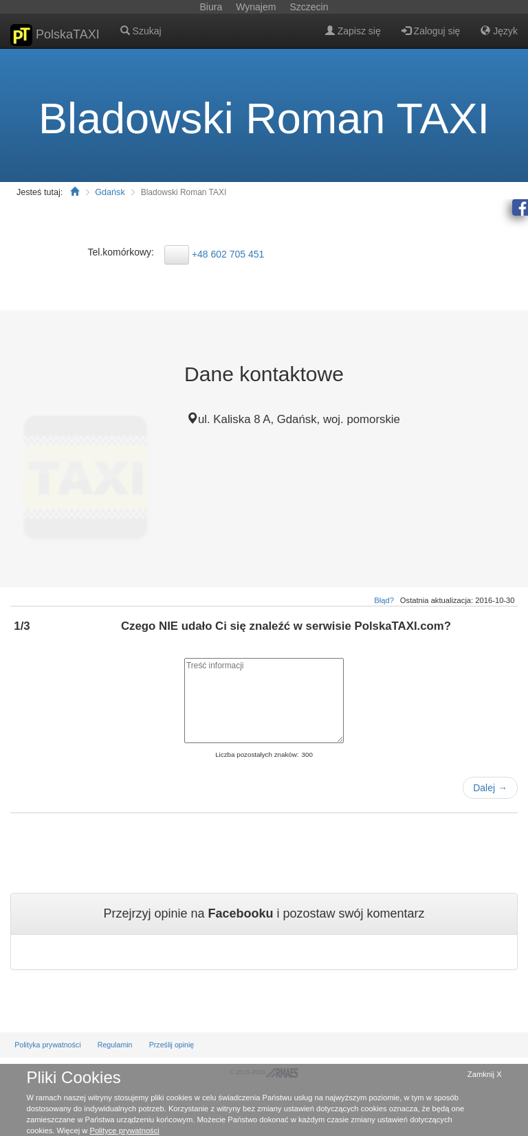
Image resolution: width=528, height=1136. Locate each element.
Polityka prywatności (47, 1045)
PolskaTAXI (55, 35)
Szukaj (141, 30)
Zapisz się (353, 30)
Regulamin (115, 1045)
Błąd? (384, 600)
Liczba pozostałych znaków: (256, 754)
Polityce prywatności (124, 1130)
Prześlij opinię (172, 1045)
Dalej (490, 787)
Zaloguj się (431, 30)
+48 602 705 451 (228, 253)
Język (499, 30)
